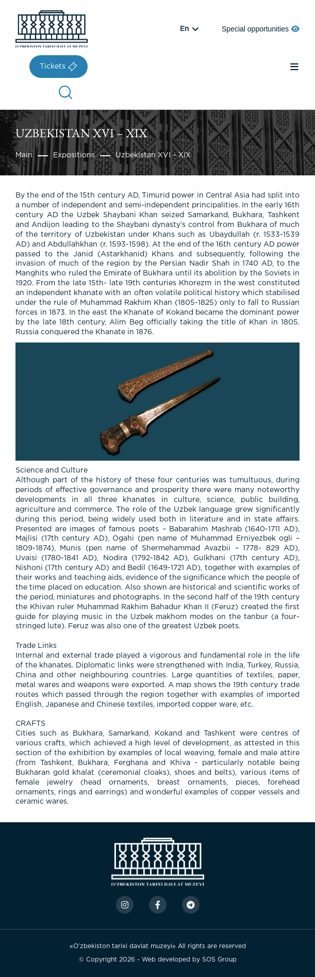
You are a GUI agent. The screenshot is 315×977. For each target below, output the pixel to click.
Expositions (74, 155)
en (184, 29)
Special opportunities (261, 29)
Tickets (58, 66)
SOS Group (219, 960)
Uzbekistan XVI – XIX (153, 155)
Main (23, 155)
